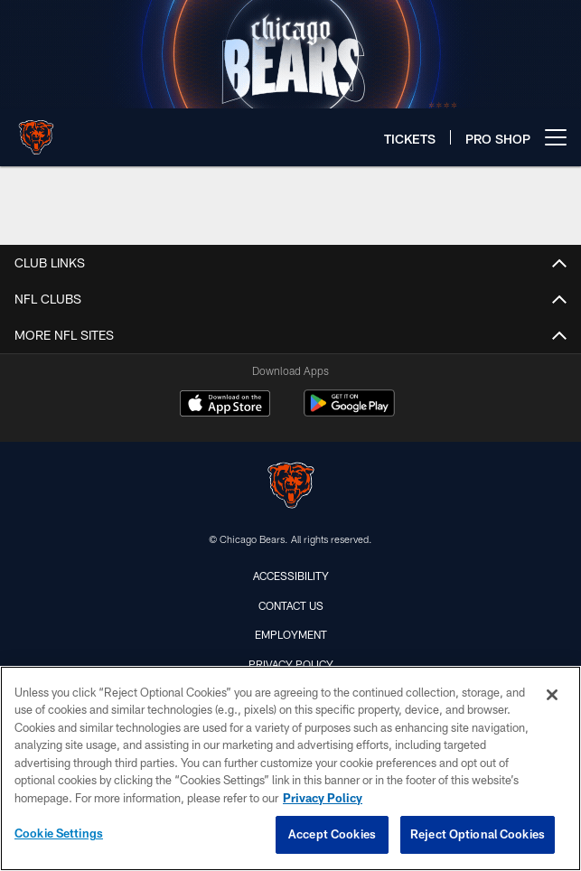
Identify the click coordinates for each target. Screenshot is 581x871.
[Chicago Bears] (291, 487)
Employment (291, 634)
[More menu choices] (556, 137)
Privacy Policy (290, 664)
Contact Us (290, 605)
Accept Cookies (332, 834)
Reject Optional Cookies (477, 834)
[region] (290, 768)
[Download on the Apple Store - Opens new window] (225, 405)
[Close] (552, 695)
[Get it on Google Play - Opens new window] (349, 412)
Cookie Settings (58, 833)
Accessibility (291, 575)
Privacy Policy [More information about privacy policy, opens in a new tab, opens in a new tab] (322, 798)
